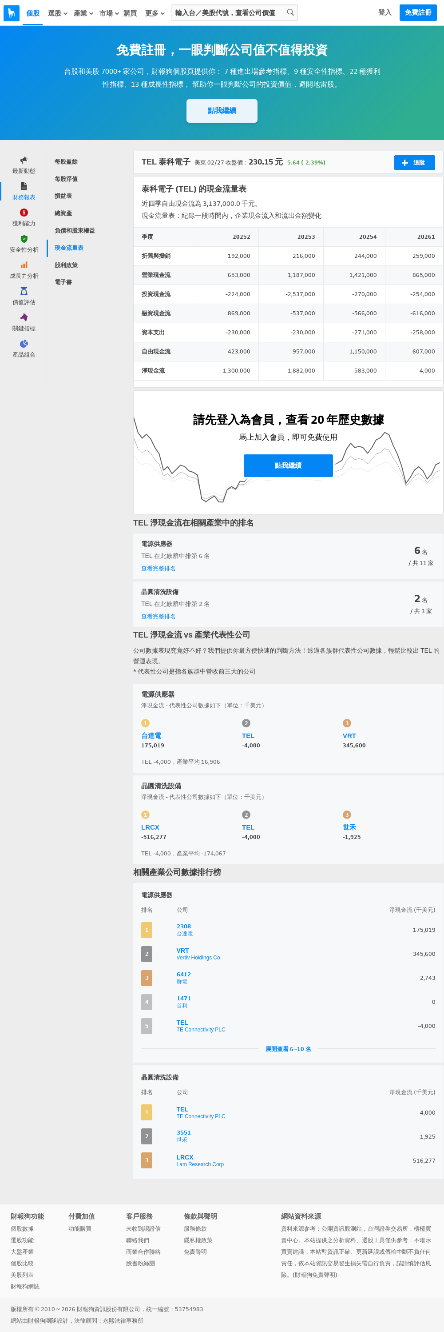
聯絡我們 (137, 1240)
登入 (385, 12)
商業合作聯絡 (143, 1251)
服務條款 (195, 1228)
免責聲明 (195, 1251)
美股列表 (22, 1275)
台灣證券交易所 (388, 1228)
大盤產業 (22, 1251)
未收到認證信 (143, 1228)
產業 (84, 13)
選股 (58, 13)
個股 (33, 13)
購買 (130, 13)
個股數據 (22, 1228)
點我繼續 (222, 110)
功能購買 (79, 1228)
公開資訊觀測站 (341, 1228)
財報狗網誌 (25, 1286)
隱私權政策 (198, 1240)
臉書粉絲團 (140, 1263)
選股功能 (22, 1240)
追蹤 (413, 162)
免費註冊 (418, 12)
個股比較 (22, 1263)
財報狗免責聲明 (315, 1275)
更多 (155, 13)
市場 (109, 13)
